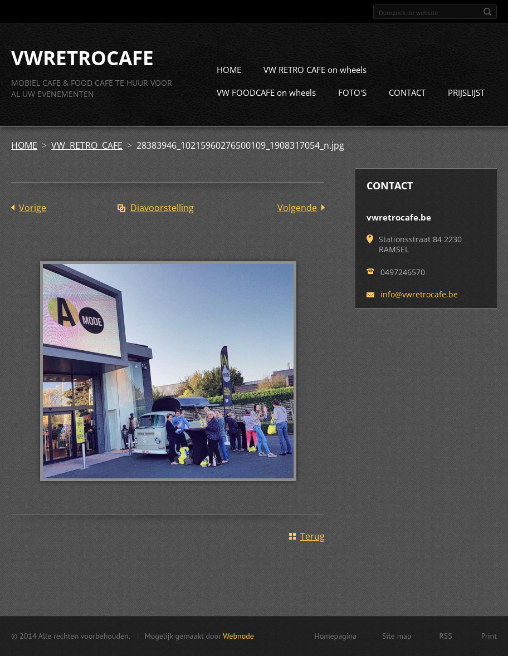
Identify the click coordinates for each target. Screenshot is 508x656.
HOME (229, 70)
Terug (312, 537)
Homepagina (335, 636)
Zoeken (487, 12)
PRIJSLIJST (466, 93)
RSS (445, 636)
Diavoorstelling (162, 208)
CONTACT (407, 93)
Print (489, 636)
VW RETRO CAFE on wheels (315, 70)
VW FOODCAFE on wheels (266, 93)
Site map (397, 636)
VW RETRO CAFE (87, 146)
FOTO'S (352, 93)
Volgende (297, 208)
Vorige (32, 208)
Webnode (238, 636)
